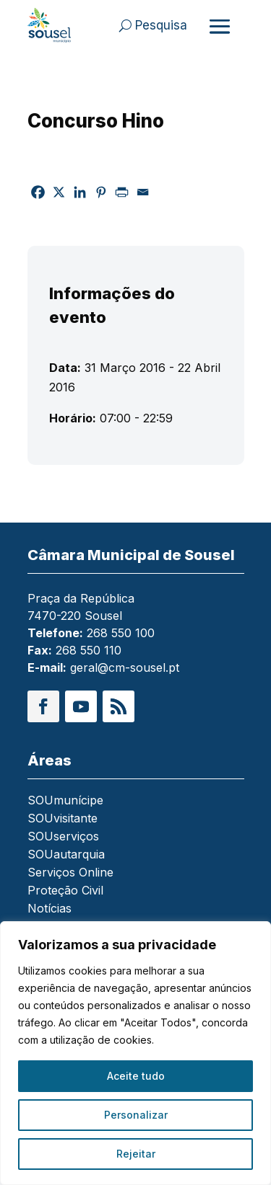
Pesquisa (161, 25)
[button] (43, 706)
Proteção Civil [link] (65, 891)
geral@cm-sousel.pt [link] (124, 667)
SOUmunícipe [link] (65, 801)
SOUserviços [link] (63, 837)
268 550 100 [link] (121, 633)
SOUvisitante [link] (62, 819)
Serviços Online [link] (70, 873)
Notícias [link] (49, 909)
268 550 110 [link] (88, 650)
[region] (135, 1053)
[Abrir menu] (219, 26)
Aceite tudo (136, 1076)
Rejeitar (135, 1154)
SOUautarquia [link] (66, 855)
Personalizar (136, 1115)
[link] (49, 25)
